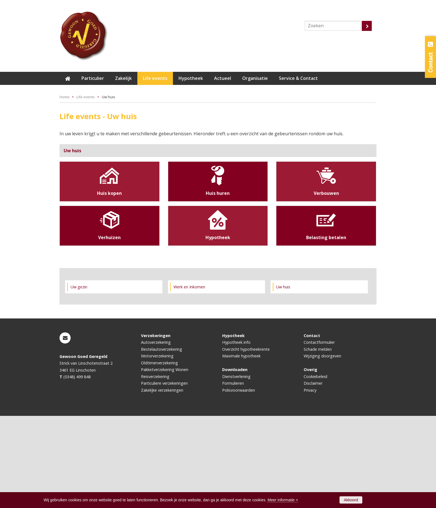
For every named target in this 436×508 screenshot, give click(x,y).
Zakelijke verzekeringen (162, 482)
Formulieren (233, 475)
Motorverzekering (157, 448)
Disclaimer (313, 475)
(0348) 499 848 (77, 469)
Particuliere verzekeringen (164, 475)
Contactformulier (319, 434)
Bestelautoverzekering (161, 441)
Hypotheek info (236, 434)
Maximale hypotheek (241, 448)
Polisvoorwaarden (238, 482)
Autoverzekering (156, 434)
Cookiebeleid (315, 468)
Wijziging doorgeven (322, 448)
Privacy (310, 482)
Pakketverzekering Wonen (164, 461)
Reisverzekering (155, 468)
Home (65, 189)
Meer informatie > (282, 500)
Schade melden (318, 441)
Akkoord (351, 500)
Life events (85, 189)
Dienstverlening (236, 468)
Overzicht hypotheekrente (246, 441)
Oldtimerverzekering (159, 455)
